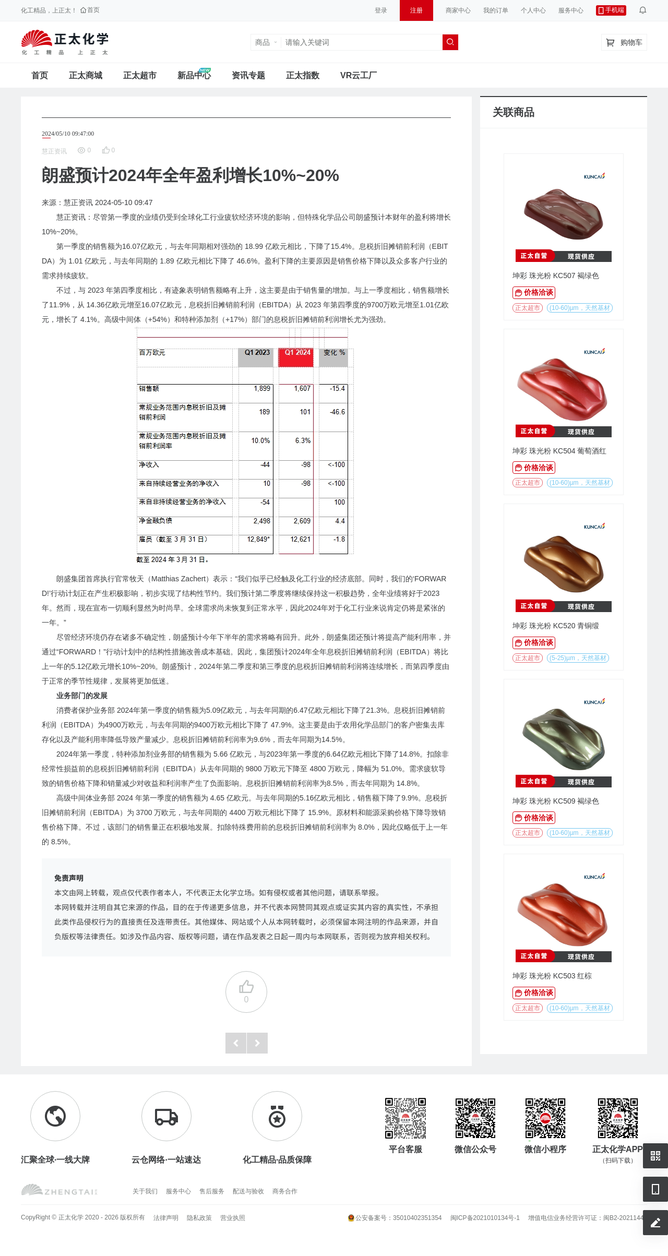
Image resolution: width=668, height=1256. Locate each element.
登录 (381, 10)
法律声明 (165, 1218)
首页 (39, 75)
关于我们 (145, 1191)
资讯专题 (248, 75)
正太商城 (85, 75)
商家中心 (458, 10)
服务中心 (570, 10)
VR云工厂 (358, 75)
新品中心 (194, 75)
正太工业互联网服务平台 (65, 42)
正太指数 (302, 75)
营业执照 (232, 1218)
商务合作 (284, 1191)
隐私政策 (199, 1218)
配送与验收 (248, 1191)
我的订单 (495, 10)
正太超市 (140, 75)
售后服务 (211, 1191)
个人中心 (533, 10)
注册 (416, 10)
